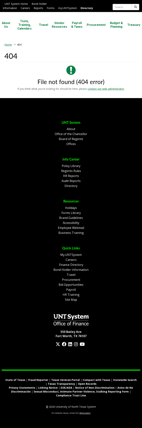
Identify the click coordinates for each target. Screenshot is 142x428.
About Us (6, 24)
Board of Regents (71, 139)
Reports (38, 8)
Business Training (71, 233)
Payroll (71, 290)
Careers (25, 8)
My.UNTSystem (71, 255)
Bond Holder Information (71, 270)
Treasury (133, 25)
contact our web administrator (106, 89)
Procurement (96, 25)
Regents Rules (71, 171)
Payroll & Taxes (76, 24)
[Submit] (135, 7)
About (71, 129)
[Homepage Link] (71, 319)
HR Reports (71, 176)
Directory (71, 186)
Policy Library (71, 166)
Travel (43, 25)
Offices (71, 144)
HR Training (71, 295)
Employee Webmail (71, 228)
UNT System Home (16, 4)
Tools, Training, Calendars (24, 24)
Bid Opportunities (71, 285)
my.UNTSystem (67, 8)
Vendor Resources (59, 24)
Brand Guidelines (71, 218)
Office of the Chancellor (71, 134)
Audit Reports (71, 181)
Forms (51, 8)
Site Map (71, 300)
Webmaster (85, 413)
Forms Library (71, 213)
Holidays (71, 208)
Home (8, 44)
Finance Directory (71, 265)
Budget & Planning (116, 24)
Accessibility (71, 223)
